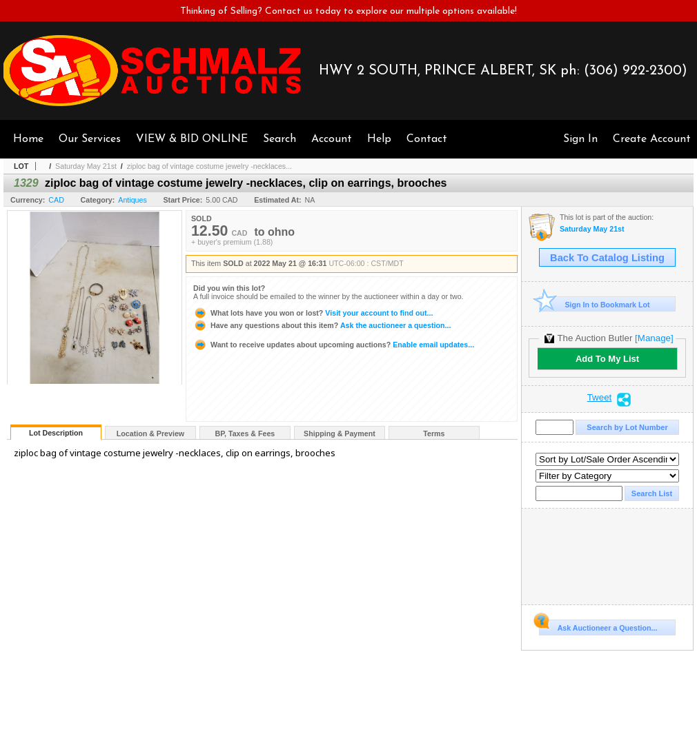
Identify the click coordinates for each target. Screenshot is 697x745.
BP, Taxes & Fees (245, 433)
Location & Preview (150, 433)
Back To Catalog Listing (607, 257)
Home (28, 139)
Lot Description (56, 433)
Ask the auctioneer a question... (322, 325)
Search (279, 139)
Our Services (90, 139)
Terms (433, 433)
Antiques (132, 200)
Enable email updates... (333, 344)
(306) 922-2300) (635, 71)
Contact (426, 139)
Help (379, 139)
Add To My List (607, 359)
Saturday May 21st (86, 166)
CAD (56, 200)
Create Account (652, 139)
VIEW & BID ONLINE (192, 139)
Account (331, 139)
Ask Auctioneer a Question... (598, 626)
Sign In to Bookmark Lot (594, 304)
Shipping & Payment (339, 433)
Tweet (599, 397)
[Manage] (654, 338)
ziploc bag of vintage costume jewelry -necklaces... (209, 166)
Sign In (580, 139)
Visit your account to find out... (313, 313)
